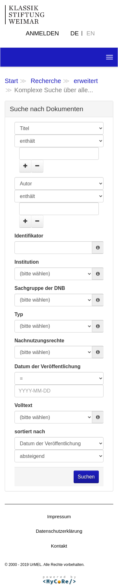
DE (74, 33)
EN (91, 33)
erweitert (86, 80)
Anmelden (42, 33)
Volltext (23, 405)
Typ (18, 314)
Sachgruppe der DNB (39, 288)
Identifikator (28, 235)
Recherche (46, 80)
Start (11, 80)
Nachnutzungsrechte (39, 340)
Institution (26, 262)
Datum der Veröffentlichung (47, 366)
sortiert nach (29, 431)
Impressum (59, 516)
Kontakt (59, 546)
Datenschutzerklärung (59, 531)
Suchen (86, 476)
